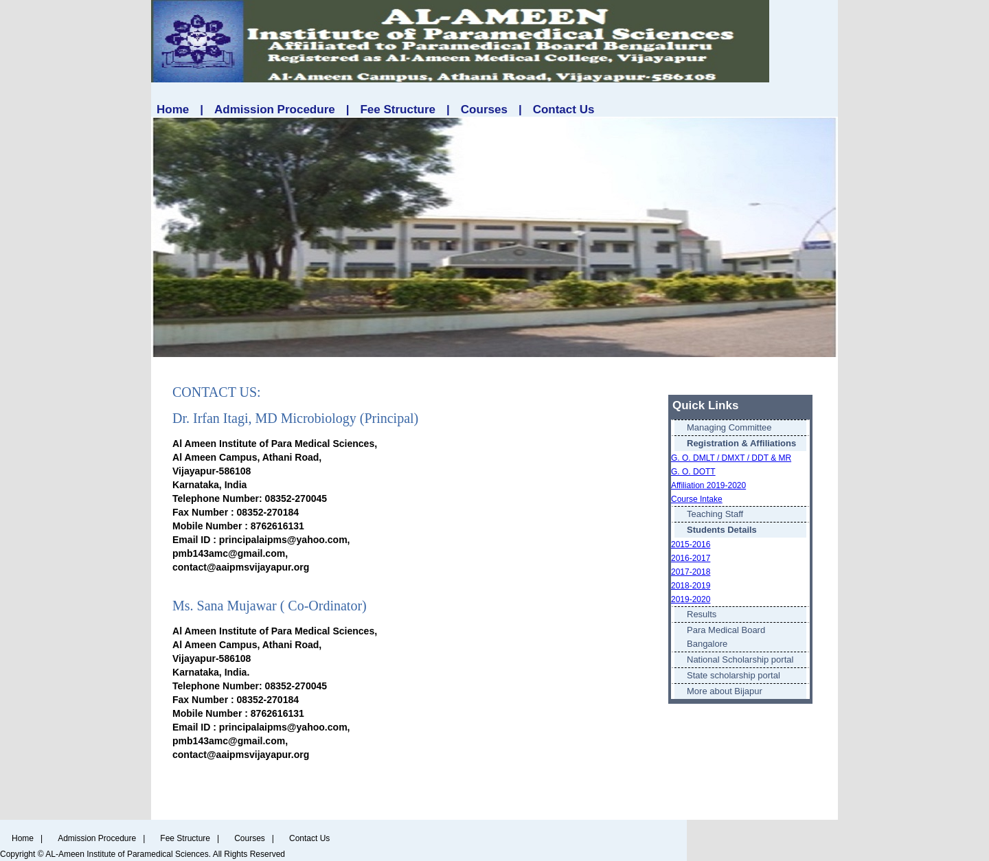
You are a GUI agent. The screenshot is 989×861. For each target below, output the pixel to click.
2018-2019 (690, 585)
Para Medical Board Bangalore (726, 637)
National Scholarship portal (740, 659)
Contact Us (564, 109)
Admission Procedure (274, 109)
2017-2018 (690, 572)
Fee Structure (397, 109)
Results (701, 614)
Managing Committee (729, 427)
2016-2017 (690, 558)
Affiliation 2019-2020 (708, 485)
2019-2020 (690, 599)
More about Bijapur (724, 691)
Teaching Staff (715, 514)
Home (173, 109)
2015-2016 (690, 544)
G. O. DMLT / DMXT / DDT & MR (731, 458)
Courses (484, 109)
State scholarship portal (733, 675)
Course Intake (697, 499)
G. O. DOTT (693, 472)
